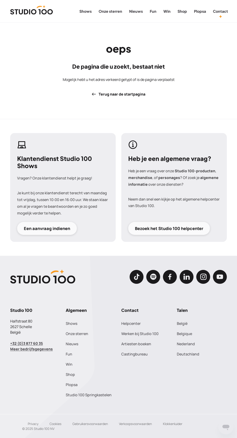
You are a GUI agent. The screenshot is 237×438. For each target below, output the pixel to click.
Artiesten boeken (136, 343)
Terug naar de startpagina (118, 94)
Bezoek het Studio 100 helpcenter (169, 228)
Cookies (55, 424)
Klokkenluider (172, 424)
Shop (182, 11)
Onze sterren (110, 11)
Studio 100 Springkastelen (89, 394)
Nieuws (136, 11)
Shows (85, 11)
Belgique (184, 333)
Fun (153, 11)
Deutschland (188, 354)
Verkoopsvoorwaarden (135, 424)
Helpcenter (131, 323)
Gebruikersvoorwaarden (90, 424)
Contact (220, 11)
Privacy (33, 424)
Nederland (186, 343)
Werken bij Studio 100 (140, 333)
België (182, 323)
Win (167, 11)
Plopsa (200, 11)
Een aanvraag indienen (47, 228)
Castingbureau (134, 354)
